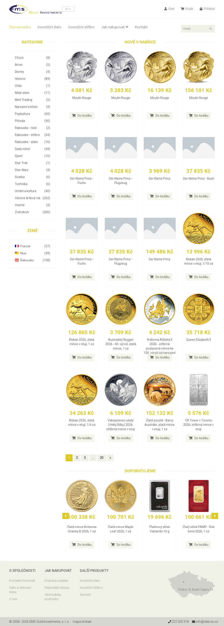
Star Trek (32, 163)
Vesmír (32, 205)
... (93, 457)
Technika (32, 184)
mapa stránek (82, 621)
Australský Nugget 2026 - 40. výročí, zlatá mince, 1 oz (120, 344)
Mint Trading (32, 100)
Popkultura (32, 114)
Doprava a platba (56, 580)
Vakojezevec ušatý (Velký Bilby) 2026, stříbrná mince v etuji (120, 425)
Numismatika (20, 27)
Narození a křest (32, 107)
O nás (13, 599)
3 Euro (32, 57)
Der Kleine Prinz (159, 178)
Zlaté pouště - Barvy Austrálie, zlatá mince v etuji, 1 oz (160, 425)
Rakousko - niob (32, 128)
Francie (32, 246)
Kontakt (141, 27)
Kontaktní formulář (22, 580)
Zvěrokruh (32, 212)
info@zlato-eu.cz (204, 621)
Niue (32, 253)
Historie (32, 79)
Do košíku (82, 116)
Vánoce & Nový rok (32, 198)
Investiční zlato (49, 27)
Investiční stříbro (81, 27)
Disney (32, 72)
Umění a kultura (32, 191)
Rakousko (32, 260)
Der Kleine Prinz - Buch (198, 178)
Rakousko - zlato (32, 142)
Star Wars (32, 170)
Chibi (32, 86)
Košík (187, 9)
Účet (169, 9)
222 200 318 (177, 621)
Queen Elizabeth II (198, 339)
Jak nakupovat (114, 27)
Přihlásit (207, 9)
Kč (68, 9)
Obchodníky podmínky (53, 597)
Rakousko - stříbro (32, 135)
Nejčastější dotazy (57, 587)
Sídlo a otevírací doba (20, 590)
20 (101, 457)
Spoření (85, 594)
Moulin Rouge (81, 98)
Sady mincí (32, 149)
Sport (32, 156)
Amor (32, 64)
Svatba (32, 177)
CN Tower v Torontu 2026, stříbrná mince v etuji (198, 425)
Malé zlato (32, 93)
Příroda (32, 121)
